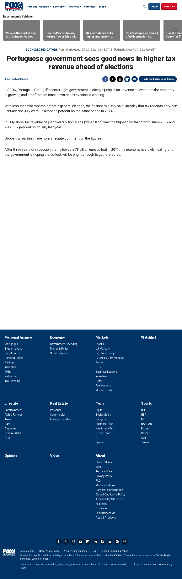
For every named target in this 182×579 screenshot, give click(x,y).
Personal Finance (38, 6)
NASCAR (146, 423)
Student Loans (13, 348)
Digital (99, 410)
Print (127, 79)
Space (99, 442)
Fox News (101, 503)
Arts (7, 437)
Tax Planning (12, 380)
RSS (102, 542)
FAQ (98, 480)
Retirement (12, 376)
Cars (7, 423)
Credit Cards (12, 353)
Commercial (57, 414)
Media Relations (105, 485)
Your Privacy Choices (75, 551)
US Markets (103, 348)
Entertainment (13, 410)
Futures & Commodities (110, 357)
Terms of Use (104, 471)
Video (54, 455)
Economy (59, 6)
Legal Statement (40, 558)
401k (8, 371)
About (100, 455)
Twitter (113, 79)
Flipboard (88, 542)
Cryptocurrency (105, 353)
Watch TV (169, 6)
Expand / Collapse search (144, 7)
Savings (9, 362)
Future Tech (103, 433)
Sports (146, 403)
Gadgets (101, 419)
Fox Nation (102, 508)
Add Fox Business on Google (159, 79)
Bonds (99, 362)
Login (154, 6)
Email (134, 79)
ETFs (99, 367)
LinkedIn (95, 542)
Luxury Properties (61, 419)
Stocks (100, 344)
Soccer (145, 433)
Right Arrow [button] (175, 30)
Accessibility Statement (110, 499)
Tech (100, 403)
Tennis (145, 442)
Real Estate (59, 403)
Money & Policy (59, 348)
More (102, 6)
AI (97, 437)
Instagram (73, 542)
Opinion (11, 455)
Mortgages (11, 344)
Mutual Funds (104, 390)
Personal (55, 410)
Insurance (11, 367)
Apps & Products (106, 517)
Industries (102, 376)
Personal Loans (14, 357)
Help (94, 551)
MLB (144, 419)
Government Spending (64, 344)
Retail (99, 380)
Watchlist (89, 6)
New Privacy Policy (49, 551)
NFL (143, 410)
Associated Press (16, 79)
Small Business (59, 353)
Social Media (103, 414)
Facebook (105, 79)
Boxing (145, 428)
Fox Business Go (105, 513)
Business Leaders (106, 371)
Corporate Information (109, 489)
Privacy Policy (104, 476)
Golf (143, 437)
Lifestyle (11, 403)
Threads (120, 79)
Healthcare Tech (105, 428)
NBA (144, 414)
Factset (118, 555)
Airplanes (10, 428)
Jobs (99, 466)
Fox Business (14, 6)
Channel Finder (105, 462)
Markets (74, 6)
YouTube (81, 542)
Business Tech (104, 423)
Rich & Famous (14, 414)
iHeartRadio (124, 542)
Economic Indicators (42, 49)
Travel (8, 419)
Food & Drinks (13, 433)
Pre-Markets (103, 385)
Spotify (117, 542)
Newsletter (110, 542)
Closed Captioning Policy (110, 494)
